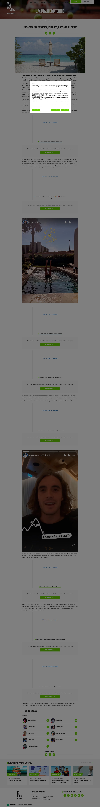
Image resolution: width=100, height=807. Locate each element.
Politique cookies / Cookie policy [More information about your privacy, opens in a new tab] (37, 106)
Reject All (55, 109)
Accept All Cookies (65, 109)
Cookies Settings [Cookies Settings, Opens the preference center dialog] (36, 109)
